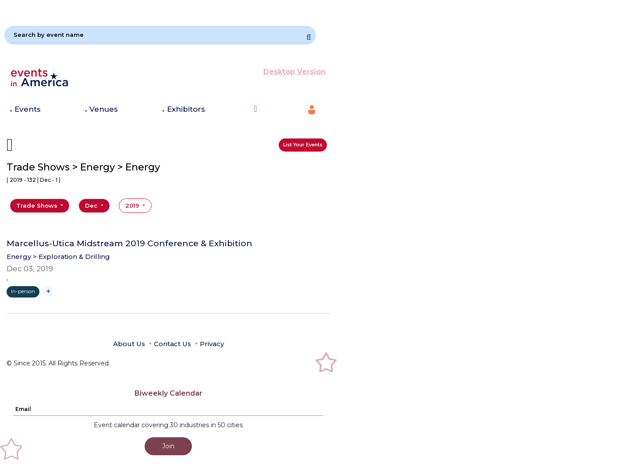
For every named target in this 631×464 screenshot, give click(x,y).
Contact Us (172, 344)
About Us (129, 344)
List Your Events (303, 145)
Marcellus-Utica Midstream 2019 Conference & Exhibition (129, 243)
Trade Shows (37, 205)
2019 (133, 205)
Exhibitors (186, 109)
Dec (92, 205)
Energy (19, 256)
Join (168, 446)
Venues (103, 109)
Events (27, 109)
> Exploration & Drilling (71, 256)
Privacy (212, 344)
